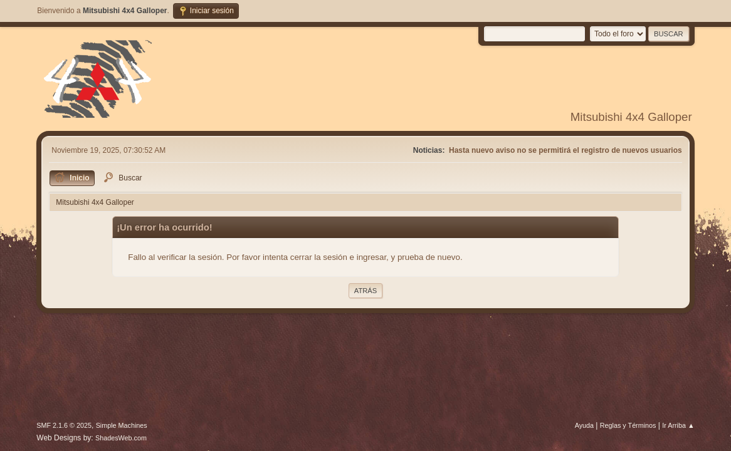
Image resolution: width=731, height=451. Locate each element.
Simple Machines (121, 425)
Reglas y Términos (628, 425)
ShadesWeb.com (121, 438)
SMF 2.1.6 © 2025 (64, 425)
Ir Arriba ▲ (678, 425)
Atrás (365, 290)
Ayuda (584, 425)
